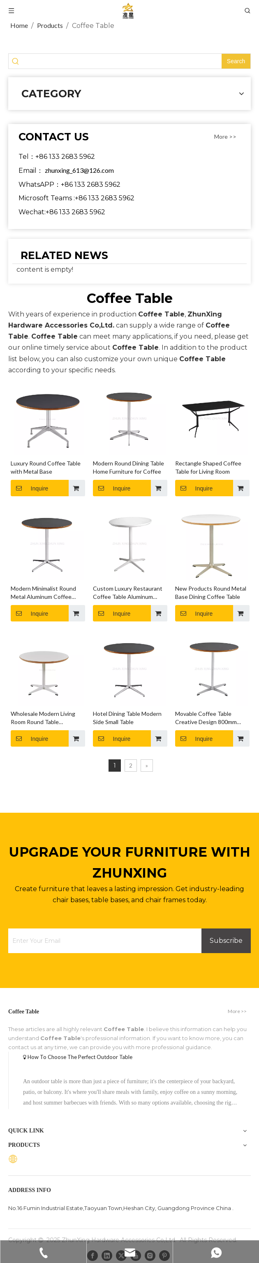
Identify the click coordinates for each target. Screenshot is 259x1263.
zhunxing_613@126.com (79, 170)
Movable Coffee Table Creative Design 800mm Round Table (206, 718)
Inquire (29, 488)
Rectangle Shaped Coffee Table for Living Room (208, 467)
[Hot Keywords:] (236, 61)
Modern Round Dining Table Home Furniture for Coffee (128, 467)
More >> (225, 137)
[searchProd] (122, 61)
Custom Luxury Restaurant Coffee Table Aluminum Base (127, 593)
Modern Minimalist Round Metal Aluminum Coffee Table (43, 593)
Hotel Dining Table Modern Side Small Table (127, 717)
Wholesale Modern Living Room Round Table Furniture (43, 718)
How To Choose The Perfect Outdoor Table (80, 1057)
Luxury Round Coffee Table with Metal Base (46, 467)
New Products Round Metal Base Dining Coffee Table (210, 592)
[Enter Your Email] (102, 940)
